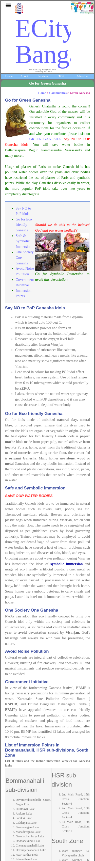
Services (43, 76)
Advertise (82, 76)
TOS (61, 76)
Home (9, 76)
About (24, 76)
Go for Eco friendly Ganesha (24, 224)
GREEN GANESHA (45, 139)
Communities (58, 93)
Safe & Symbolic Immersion (23, 241)
